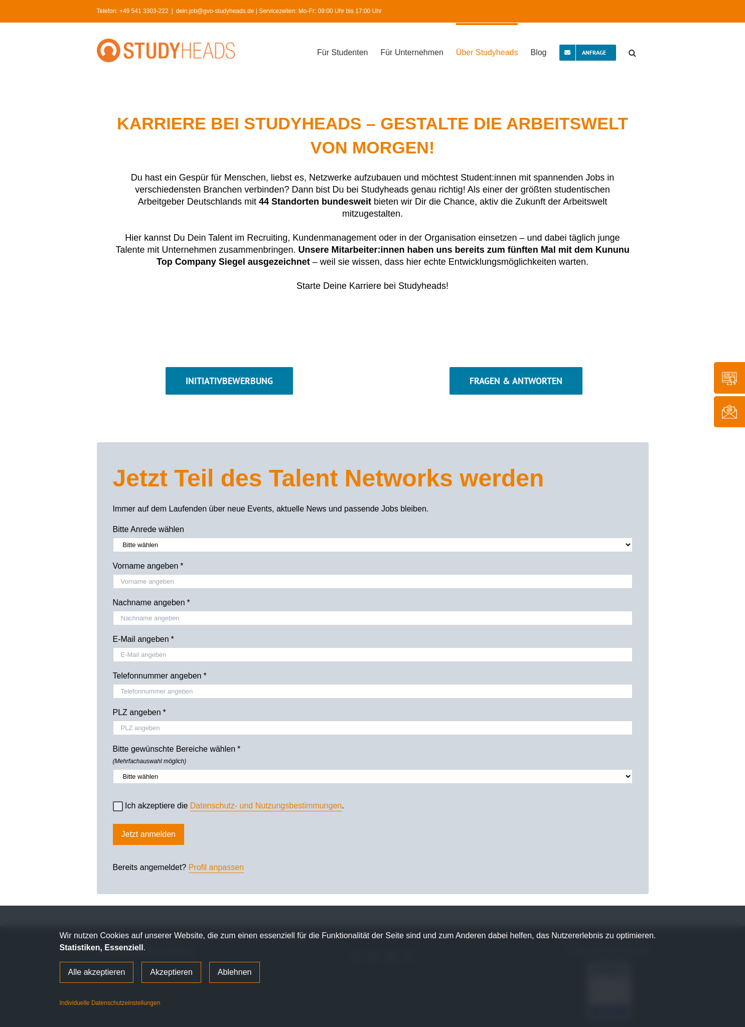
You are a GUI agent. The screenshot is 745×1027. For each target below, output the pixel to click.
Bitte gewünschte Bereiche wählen (373, 753)
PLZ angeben (139, 713)
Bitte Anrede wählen (148, 529)
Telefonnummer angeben (160, 676)
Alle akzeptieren (96, 972)
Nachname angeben (151, 603)
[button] (632, 51)
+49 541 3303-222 (144, 11)
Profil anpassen (216, 867)
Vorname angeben (148, 566)
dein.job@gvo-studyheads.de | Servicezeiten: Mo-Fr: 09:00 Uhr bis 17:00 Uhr (279, 11)
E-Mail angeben (143, 639)
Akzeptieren (171, 972)
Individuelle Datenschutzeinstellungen (110, 1002)
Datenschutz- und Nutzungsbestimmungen (266, 805)
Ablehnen (235, 972)
